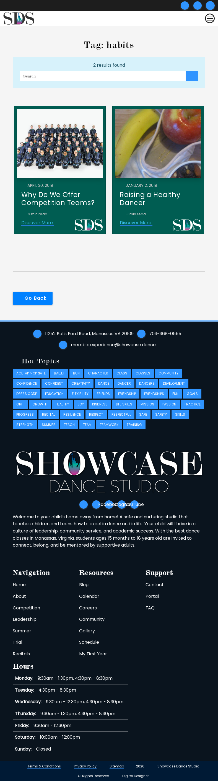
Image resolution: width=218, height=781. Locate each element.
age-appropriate (31, 373)
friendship (127, 394)
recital (48, 414)
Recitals (21, 654)
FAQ (150, 608)
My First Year (93, 654)
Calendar (89, 596)
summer (49, 424)
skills (180, 414)
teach (69, 424)
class (121, 373)
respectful (121, 414)
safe (143, 414)
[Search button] (192, 76)
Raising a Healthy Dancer (150, 198)
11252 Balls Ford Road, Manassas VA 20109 (89, 333)
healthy (62, 404)
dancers (147, 383)
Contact (155, 584)
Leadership (25, 619)
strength (24, 424)
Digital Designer (135, 776)
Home (19, 584)
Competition (26, 608)
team (87, 424)
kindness (100, 404)
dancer (124, 383)
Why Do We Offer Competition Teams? (57, 198)
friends (103, 394)
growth (39, 404)
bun (76, 373)
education (54, 394)
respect (96, 414)
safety (161, 414)
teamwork (109, 424)
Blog (84, 584)
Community (92, 619)
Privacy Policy (85, 766)
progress (25, 414)
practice (193, 404)
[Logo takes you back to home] (18, 18)
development (174, 383)
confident (54, 383)
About (19, 596)
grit (20, 404)
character (98, 373)
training (134, 424)
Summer (22, 631)
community (168, 373)
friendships (154, 394)
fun (175, 394)
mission (147, 404)
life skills (124, 404)
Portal (152, 596)
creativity (80, 383)
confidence (26, 383)
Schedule (89, 642)
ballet (59, 373)
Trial (17, 642)
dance (103, 383)
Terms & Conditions (44, 766)
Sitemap (117, 766)
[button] (33, 298)
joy (80, 404)
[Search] (103, 76)
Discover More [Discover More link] (37, 222)
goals (192, 394)
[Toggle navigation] (210, 18)
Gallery (87, 631)
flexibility (80, 394)
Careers (88, 608)
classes (143, 373)
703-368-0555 (165, 333)
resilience (72, 414)
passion (169, 404)
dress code (26, 394)
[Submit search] (210, 5)
